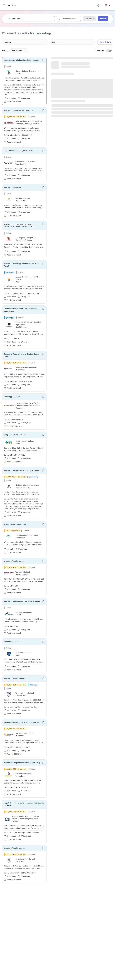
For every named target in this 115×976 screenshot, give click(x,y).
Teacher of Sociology (12, 187)
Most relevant (18, 51)
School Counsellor (11, 642)
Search (103, 19)
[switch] (110, 51)
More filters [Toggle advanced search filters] (105, 42)
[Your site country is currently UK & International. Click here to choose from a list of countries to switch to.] (107, 5)
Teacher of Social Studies (14, 678)
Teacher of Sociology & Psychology (18, 110)
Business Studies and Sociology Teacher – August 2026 (21, 310)
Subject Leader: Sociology (14, 435)
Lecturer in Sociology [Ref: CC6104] (18, 151)
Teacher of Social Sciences (15, 848)
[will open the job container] (24, 84)
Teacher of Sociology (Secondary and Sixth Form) (21, 265)
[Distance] (89, 18)
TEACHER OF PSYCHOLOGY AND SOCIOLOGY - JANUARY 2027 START (19, 225)
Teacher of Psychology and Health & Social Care (21, 355)
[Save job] (43, 60)
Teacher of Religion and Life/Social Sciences (22, 601)
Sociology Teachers (12, 397)
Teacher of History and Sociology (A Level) (21, 470)
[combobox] (31, 18)
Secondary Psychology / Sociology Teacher (21, 60)
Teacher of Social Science (14, 561)
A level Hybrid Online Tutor (15, 524)
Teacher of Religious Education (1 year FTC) (22, 763)
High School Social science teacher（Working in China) (22, 804)
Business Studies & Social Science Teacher (21, 722)
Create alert (100, 51)
